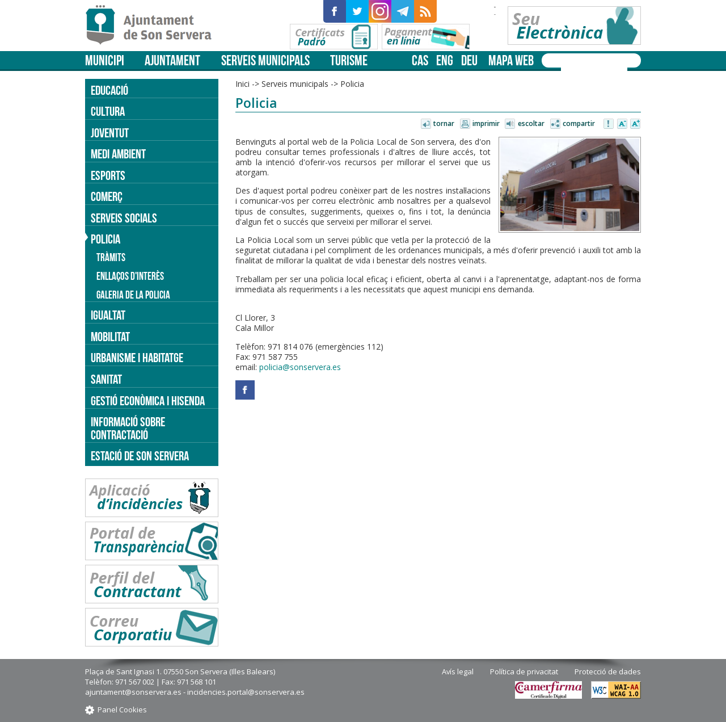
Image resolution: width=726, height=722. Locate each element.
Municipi (104, 60)
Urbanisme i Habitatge (137, 357)
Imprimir (486, 123)
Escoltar (531, 123)
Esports (108, 175)
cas (420, 60)
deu (469, 60)
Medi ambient (118, 154)
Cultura (108, 111)
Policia (352, 83)
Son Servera (153, 25)
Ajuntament (172, 60)
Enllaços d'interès (130, 276)
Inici (242, 83)
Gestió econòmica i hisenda (148, 401)
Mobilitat (110, 336)
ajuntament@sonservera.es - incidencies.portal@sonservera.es (195, 692)
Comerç (107, 196)
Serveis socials (124, 218)
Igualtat (108, 315)
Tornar (443, 123)
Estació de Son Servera (140, 456)
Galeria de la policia (133, 295)
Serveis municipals (265, 60)
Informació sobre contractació (128, 428)
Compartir (579, 123)
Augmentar (635, 124)
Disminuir (622, 124)
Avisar (609, 124)
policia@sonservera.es (300, 367)
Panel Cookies (122, 709)
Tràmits (110, 257)
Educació (109, 90)
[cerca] (579, 70)
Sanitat (106, 379)
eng (444, 60)
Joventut (110, 133)
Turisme (349, 60)
